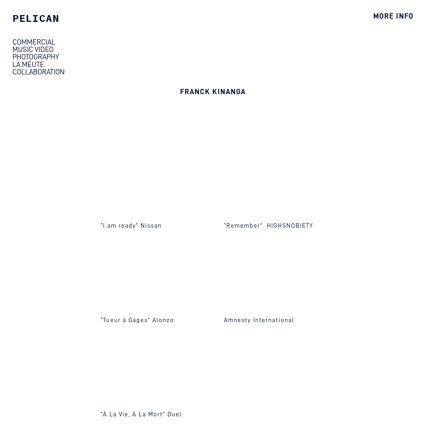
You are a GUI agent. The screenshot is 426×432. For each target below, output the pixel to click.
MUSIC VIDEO (33, 49)
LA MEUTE (29, 64)
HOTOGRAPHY (38, 57)
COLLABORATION (38, 72)
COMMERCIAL (33, 42)
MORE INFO (393, 16)
